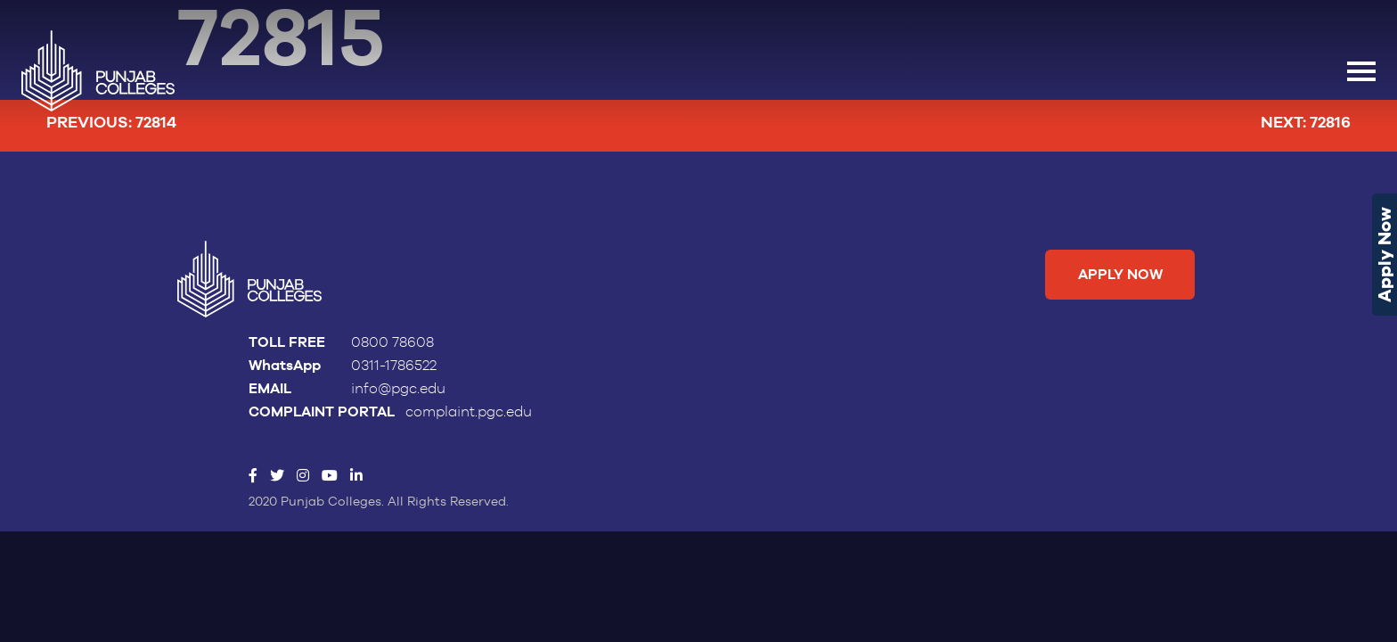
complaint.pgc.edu (468, 413)
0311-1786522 (394, 366)
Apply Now (1384, 254)
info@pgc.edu (398, 390)
